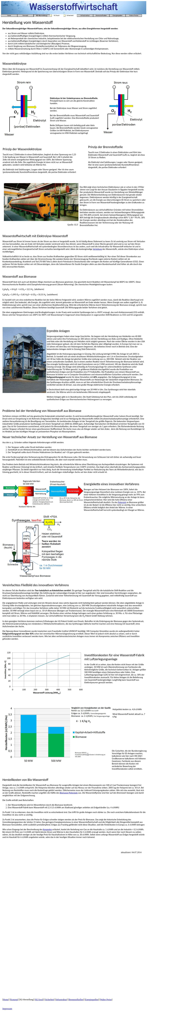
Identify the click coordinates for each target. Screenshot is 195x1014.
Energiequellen (91, 999)
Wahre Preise (106, 999)
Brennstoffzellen (76, 999)
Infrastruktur (61, 999)
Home (5, 999)
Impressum (7, 1008)
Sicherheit (49, 999)
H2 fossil (39, 999)
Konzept (14, 999)
